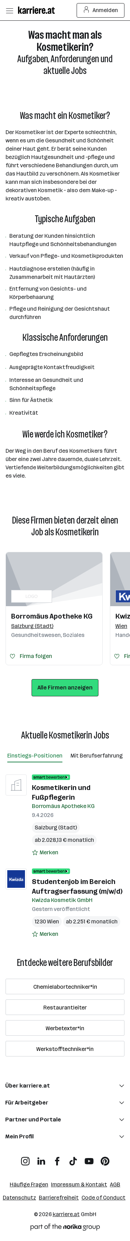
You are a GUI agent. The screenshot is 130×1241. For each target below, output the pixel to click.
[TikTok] (73, 1158)
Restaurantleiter (65, 1007)
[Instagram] (25, 1158)
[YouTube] (89, 1158)
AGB (115, 1184)
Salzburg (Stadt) (56, 827)
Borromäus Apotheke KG (52, 616)
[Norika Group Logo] (65, 1228)
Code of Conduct (103, 1197)
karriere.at (66, 1214)
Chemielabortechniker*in (65, 987)
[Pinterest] (105, 1158)
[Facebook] (57, 1158)
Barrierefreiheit (59, 1197)
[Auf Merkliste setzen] (45, 852)
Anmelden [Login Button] (101, 10)
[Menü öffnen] (9, 10)
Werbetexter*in (65, 1028)
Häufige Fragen (29, 1184)
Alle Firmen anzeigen (65, 687)
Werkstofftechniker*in (65, 1049)
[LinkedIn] (41, 1158)
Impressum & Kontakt (79, 1184)
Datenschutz (19, 1197)
